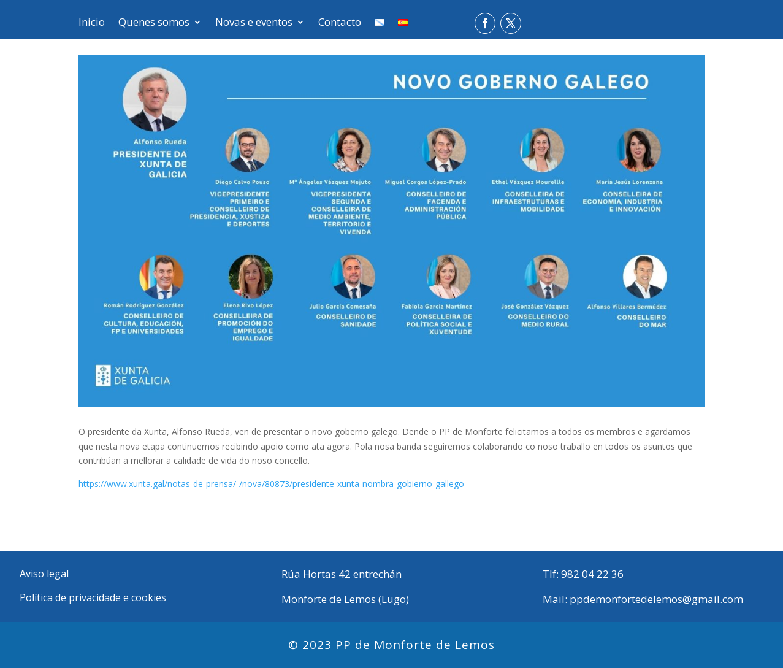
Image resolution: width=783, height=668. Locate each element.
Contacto (339, 23)
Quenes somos (153, 23)
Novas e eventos (253, 23)
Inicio (91, 23)
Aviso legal (44, 573)
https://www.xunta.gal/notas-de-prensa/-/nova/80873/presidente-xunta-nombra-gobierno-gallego (271, 483)
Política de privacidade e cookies (93, 597)
